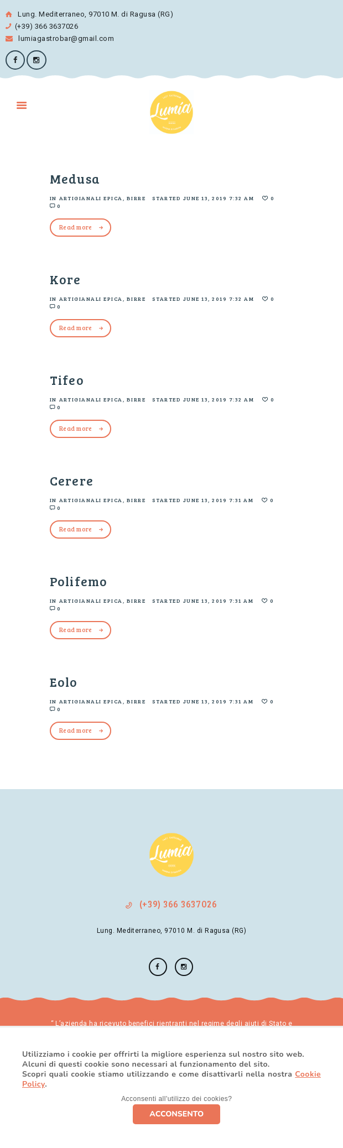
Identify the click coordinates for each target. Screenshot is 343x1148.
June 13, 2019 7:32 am (218, 198)
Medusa (75, 178)
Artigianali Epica (91, 198)
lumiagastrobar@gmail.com (60, 38)
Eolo (64, 681)
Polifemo (78, 580)
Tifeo (67, 379)
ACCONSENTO (176, 1114)
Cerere (71, 480)
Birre (136, 198)
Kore (65, 279)
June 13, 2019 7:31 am (218, 500)
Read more (75, 227)
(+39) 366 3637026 (46, 26)
